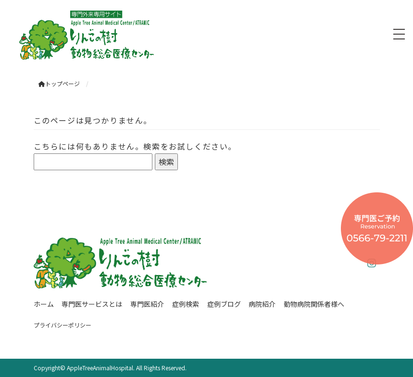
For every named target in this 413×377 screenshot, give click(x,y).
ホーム (44, 304)
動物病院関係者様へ (314, 304)
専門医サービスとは (92, 304)
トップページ (59, 83)
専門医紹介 (147, 304)
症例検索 (185, 304)
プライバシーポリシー (62, 325)
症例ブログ (224, 304)
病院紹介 (262, 304)
